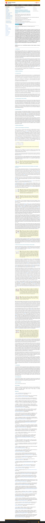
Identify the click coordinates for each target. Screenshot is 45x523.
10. (15, 424)
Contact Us (25, 520)
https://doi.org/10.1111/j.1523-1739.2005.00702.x (23, 396)
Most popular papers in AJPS (9, 16)
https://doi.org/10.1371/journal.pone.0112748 (20, 407)
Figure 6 (31, 276)
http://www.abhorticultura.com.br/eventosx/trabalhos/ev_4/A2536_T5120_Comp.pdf (24, 437)
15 (39, 345)
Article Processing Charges (9, 12)
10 (27, 59)
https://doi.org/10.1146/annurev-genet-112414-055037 (21, 508)
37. (15, 514)
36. (15, 510)
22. (15, 464)
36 (17, 361)
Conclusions (7, 30)
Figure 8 (25, 313)
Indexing (7, 8)
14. (15, 439)
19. (15, 456)
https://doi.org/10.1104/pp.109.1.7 (18, 505)
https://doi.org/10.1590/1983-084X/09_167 (19, 496)
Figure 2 (38, 171)
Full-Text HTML (35, 8)
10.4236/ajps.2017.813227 (18, 8)
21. (15, 461)
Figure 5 (20, 247)
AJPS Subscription (8, 14)
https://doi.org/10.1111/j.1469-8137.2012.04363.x (30, 422)
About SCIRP (21, 520)
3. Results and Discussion (19, 125)
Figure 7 (19, 281)
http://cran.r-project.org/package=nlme (26, 465)
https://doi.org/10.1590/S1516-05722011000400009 (30, 488)
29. (15, 486)
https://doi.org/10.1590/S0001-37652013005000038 (23, 484)
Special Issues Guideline (8, 22)
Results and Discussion (8, 29)
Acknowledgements (8, 31)
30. (15, 491)
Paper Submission (8, 13)
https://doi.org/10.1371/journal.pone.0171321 (20, 451)
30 (36, 227)
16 (29, 66)
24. (15, 469)
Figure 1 (27, 131)
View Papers (7, 9)
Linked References (35, 10)
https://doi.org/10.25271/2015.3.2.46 (28, 454)
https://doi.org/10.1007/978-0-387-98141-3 (32, 469)
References (17, 391)
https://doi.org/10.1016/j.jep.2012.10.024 (19, 411)
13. (15, 434)
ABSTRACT (7, 25)
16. (15, 446)
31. (15, 493)
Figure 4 (19, 204)
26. (15, 475)
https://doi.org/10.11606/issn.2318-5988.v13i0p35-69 (21, 481)
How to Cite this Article (35, 11)
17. (15, 449)
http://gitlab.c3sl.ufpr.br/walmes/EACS (19, 459)
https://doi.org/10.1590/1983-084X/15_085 (22, 500)
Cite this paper (17, 385)
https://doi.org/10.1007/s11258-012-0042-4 (21, 427)
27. (15, 479)
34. (15, 504)
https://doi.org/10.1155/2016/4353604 (26, 415)
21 (17, 113)
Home (19, 520)
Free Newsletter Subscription (9, 15)
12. (15, 432)
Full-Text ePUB (35, 9)
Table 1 (27, 113)
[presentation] (18, 66)
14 (39, 64)
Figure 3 (18, 181)
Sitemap (23, 520)
